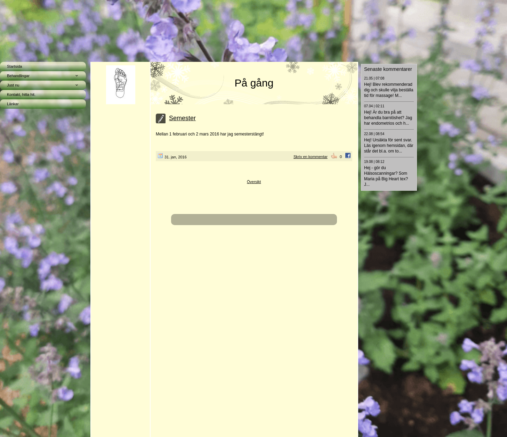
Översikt (254, 182)
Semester (182, 118)
